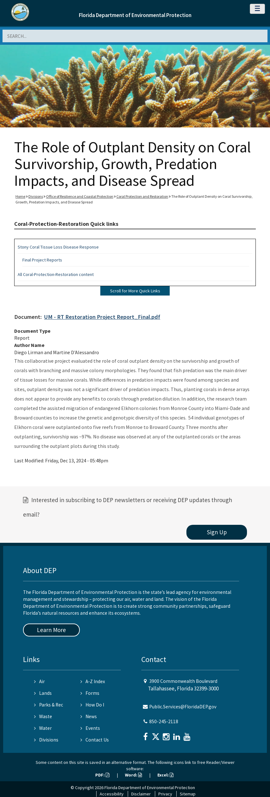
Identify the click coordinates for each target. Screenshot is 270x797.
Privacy (165, 794)
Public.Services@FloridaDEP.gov (182, 707)
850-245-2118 (163, 721)
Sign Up (217, 532)
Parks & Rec (48, 705)
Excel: (165, 775)
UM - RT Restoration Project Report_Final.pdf (102, 316)
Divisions (35, 196)
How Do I (92, 705)
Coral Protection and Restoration (142, 196)
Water (43, 728)
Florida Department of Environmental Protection (135, 15)
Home (20, 196)
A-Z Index (92, 681)
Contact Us (94, 740)
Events (90, 728)
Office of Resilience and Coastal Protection (79, 196)
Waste (43, 716)
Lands (43, 693)
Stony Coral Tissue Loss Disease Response (58, 247)
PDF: (102, 775)
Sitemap (188, 794)
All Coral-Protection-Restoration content (56, 274)
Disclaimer (141, 794)
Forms (89, 693)
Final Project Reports (42, 260)
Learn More (51, 630)
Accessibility (112, 794)
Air (39, 681)
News (88, 716)
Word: (133, 775)
